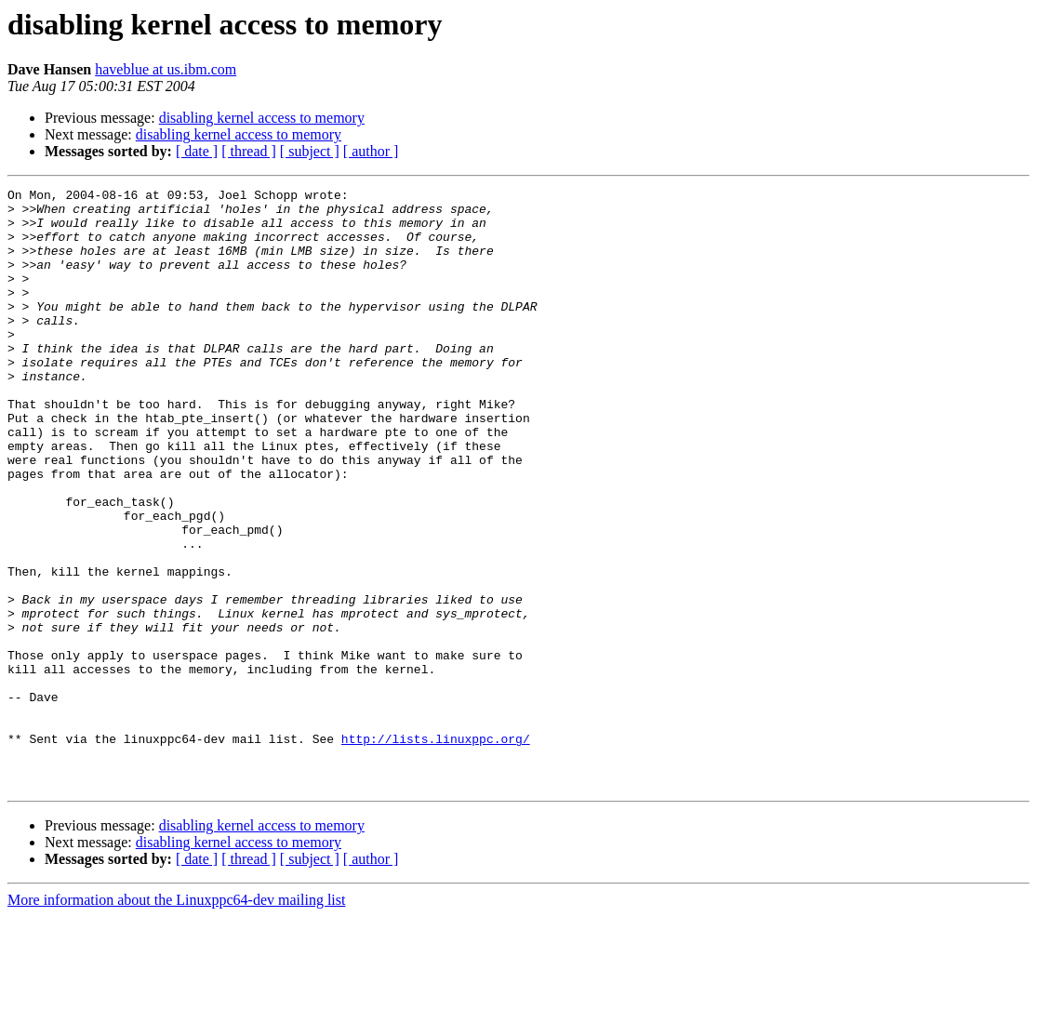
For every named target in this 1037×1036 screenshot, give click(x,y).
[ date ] (197, 151)
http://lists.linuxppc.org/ (435, 850)
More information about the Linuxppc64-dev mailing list (176, 1020)
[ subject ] (309, 151)
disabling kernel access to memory (262, 118)
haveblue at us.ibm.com (165, 69)
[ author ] (371, 151)
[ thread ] (248, 151)
